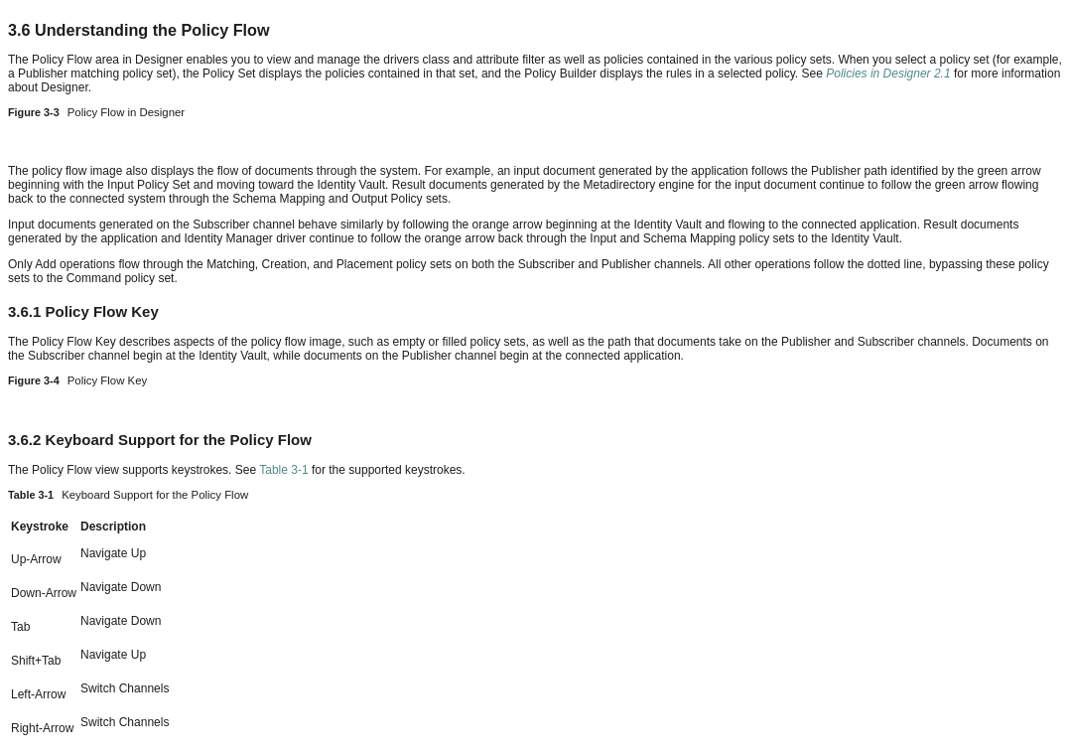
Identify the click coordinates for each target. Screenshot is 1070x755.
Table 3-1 (283, 470)
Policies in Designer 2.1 (888, 73)
